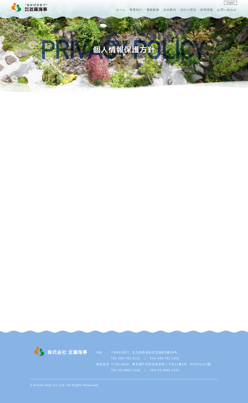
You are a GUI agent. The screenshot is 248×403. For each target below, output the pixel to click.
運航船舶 (152, 9)
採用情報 (206, 9)
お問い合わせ (227, 9)
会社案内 (169, 9)
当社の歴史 (188, 9)
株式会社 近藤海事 (29, 7)
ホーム (121, 9)
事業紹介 (136, 9)
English (230, 2)
